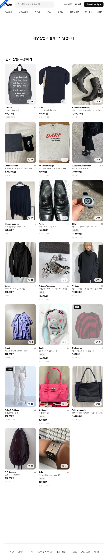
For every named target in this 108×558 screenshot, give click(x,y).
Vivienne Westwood (47, 286)
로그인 (78, 4)
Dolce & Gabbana (12, 410)
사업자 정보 (61, 552)
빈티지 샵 (88, 12)
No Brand (42, 410)
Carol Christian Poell (81, 107)
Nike (74, 224)
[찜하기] (30, 101)
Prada (41, 224)
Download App (94, 4)
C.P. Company (11, 472)
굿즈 (50, 12)
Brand (7, 348)
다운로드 (73, 552)
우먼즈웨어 (24, 12)
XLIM (41, 107)
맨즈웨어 (9, 12)
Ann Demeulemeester (81, 166)
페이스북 (97, 552)
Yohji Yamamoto (79, 410)
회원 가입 (67, 4)
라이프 (38, 12)
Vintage (75, 286)
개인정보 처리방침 (44, 552)
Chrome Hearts (11, 166)
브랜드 (61, 12)
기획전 (100, 12)
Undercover (77, 348)
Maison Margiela (12, 224)
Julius (7, 286)
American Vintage (46, 166)
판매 (31, 552)
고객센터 (21, 552)
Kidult (41, 348)
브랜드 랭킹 (74, 12)
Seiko (41, 472)
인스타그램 (85, 552)
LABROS (8, 107)
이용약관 (10, 552)
